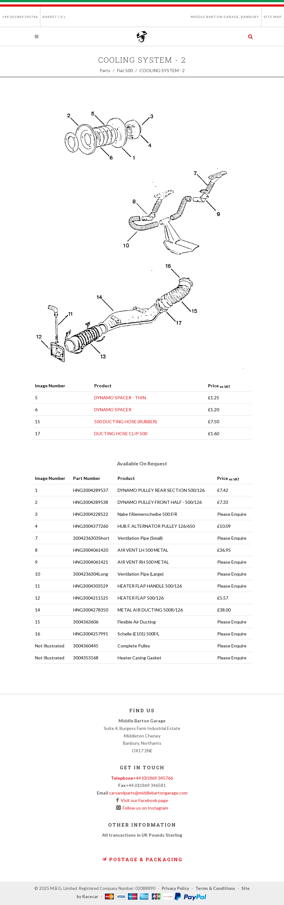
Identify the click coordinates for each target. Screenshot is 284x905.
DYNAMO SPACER (112, 409)
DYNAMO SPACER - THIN (120, 397)
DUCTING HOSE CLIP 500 (120, 433)
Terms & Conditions (215, 888)
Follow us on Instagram (144, 808)
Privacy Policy (175, 888)
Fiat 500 (125, 70)
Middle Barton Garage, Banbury (225, 17)
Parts (105, 70)
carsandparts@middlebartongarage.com (148, 792)
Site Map (273, 17)
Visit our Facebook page (143, 800)
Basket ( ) (54, 17)
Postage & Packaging (142, 859)
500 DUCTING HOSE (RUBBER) (125, 421)
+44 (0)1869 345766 (20, 17)
